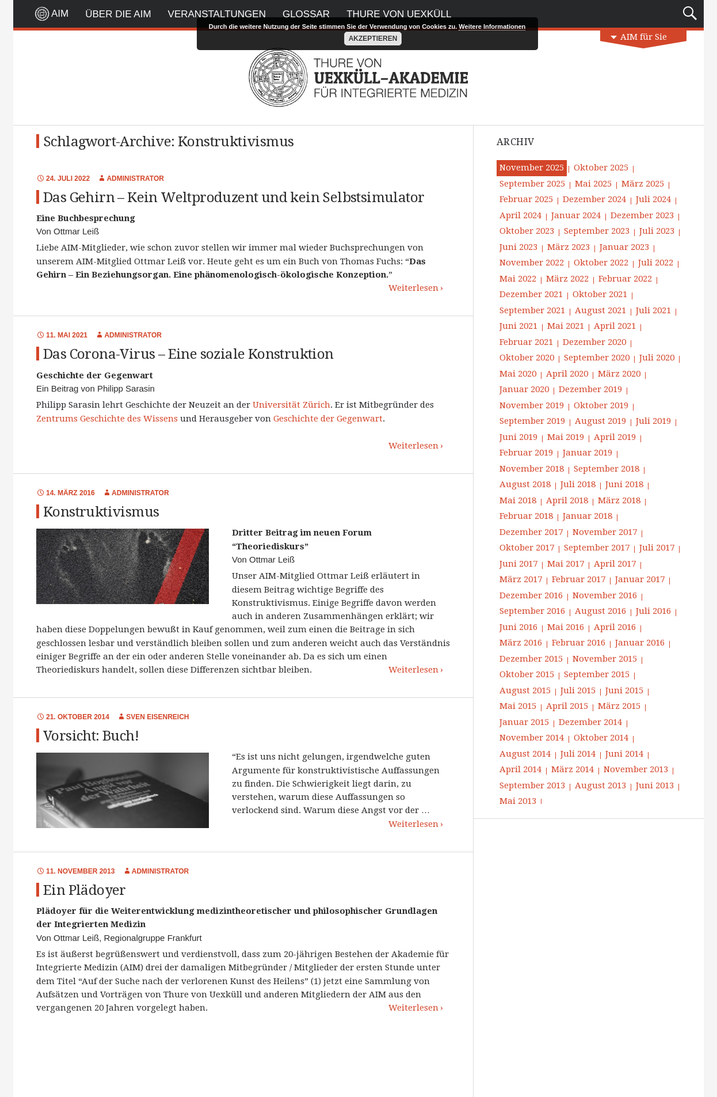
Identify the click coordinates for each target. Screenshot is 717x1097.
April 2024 (520, 215)
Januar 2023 (624, 247)
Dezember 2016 (531, 595)
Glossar (306, 14)
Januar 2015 (524, 722)
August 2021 (600, 310)
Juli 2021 (653, 310)
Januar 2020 (524, 389)
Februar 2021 (526, 342)
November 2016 (605, 595)
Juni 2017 (518, 564)
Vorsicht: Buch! (91, 736)
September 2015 (597, 674)
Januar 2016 (640, 642)
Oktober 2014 (601, 737)
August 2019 (600, 421)
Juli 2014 (578, 754)
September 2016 (532, 611)
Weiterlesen (413, 288)
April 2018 (567, 500)
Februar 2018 (526, 516)
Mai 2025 (593, 184)
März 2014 (572, 769)
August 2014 (525, 754)
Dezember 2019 (590, 389)
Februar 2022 (625, 279)
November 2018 (531, 469)
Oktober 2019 (601, 405)
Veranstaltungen (217, 14)
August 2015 (525, 690)
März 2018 (619, 500)
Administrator (135, 178)
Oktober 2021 (600, 294)
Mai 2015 (517, 706)
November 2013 (636, 769)
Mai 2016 (565, 627)
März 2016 (520, 642)
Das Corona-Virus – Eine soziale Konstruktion (188, 354)
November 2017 (605, 532)
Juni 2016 (518, 627)
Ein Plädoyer (84, 890)
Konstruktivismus (101, 512)
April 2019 (615, 437)
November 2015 (605, 659)
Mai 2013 (517, 801)
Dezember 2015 (531, 659)
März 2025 (642, 184)
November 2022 (531, 262)
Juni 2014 (624, 754)
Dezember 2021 (531, 294)
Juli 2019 (653, 421)
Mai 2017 (565, 564)
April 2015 (567, 706)
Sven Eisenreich (157, 717)
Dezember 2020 (594, 342)
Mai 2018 (517, 500)
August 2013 (600, 785)
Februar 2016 (578, 642)
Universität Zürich (291, 405)
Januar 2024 (576, 215)
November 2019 (531, 405)
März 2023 (568, 247)
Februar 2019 (526, 452)
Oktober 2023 (526, 231)
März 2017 (520, 579)
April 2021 (615, 326)
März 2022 (567, 279)
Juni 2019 (518, 437)
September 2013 (532, 785)
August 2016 (600, 611)
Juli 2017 (656, 547)
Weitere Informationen (492, 26)
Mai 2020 (517, 374)
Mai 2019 (565, 437)
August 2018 (525, 484)
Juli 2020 (656, 357)
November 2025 (531, 167)
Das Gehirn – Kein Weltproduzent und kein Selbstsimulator (233, 197)
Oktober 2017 (526, 547)
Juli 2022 (655, 262)
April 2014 (520, 769)
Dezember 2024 (594, 199)
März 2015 (619, 706)
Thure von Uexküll (398, 14)
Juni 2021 (518, 326)
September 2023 (597, 231)
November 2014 (531, 737)
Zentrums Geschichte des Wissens (107, 418)
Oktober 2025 (601, 167)
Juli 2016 (653, 611)
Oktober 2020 (526, 357)
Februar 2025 (526, 199)
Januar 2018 (587, 516)
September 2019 (532, 421)
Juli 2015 (578, 690)
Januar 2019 (587, 452)
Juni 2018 (624, 484)
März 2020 (619, 374)
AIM (59, 13)
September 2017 (597, 547)
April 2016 (615, 627)
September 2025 (532, 184)
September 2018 (606, 469)
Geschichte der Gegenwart (328, 418)
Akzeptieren (373, 39)
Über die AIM (118, 14)
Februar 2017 (578, 579)
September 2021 (532, 310)
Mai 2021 (565, 326)
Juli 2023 (656, 231)
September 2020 (597, 357)
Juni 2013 (655, 785)
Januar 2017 (640, 579)
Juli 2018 (578, 484)
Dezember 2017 (531, 532)
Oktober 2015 (526, 674)
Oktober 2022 (601, 262)
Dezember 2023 (642, 215)
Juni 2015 (624, 690)
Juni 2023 (518, 247)
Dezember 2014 (590, 722)
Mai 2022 (517, 279)
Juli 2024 (653, 199)
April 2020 (567, 374)
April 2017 (615, 564)
